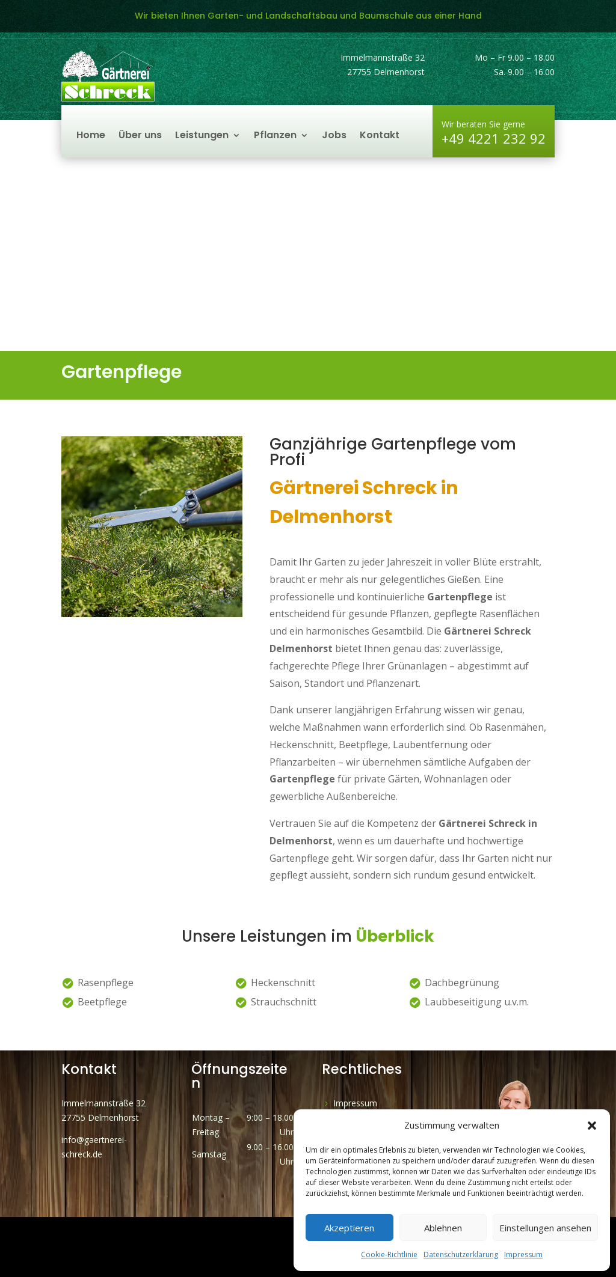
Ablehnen (443, 1228)
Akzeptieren (349, 1228)
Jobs (334, 136)
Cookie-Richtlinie (389, 1254)
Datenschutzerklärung (461, 1254)
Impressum (523, 1254)
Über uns (140, 136)
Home (90, 136)
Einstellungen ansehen (545, 1228)
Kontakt (379, 136)
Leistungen (202, 136)
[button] (592, 1126)
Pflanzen (275, 136)
